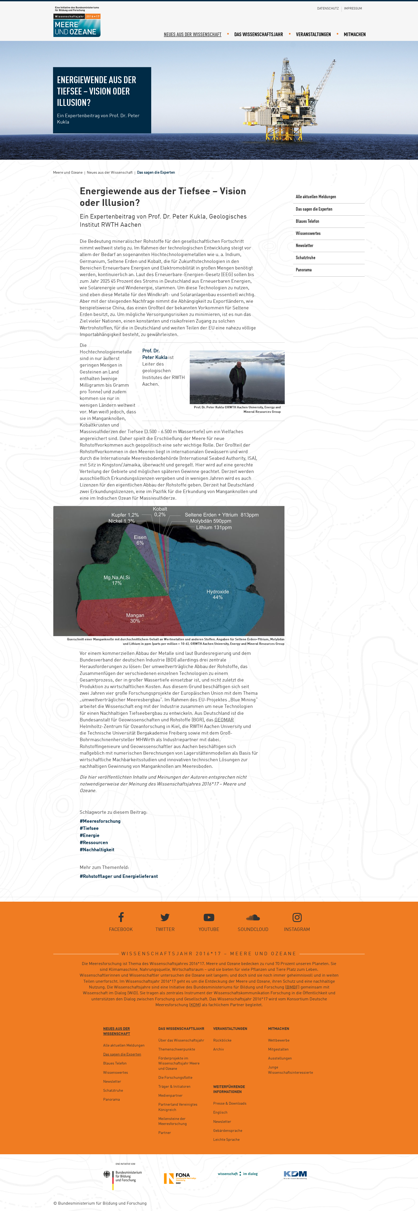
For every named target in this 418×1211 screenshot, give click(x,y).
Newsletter (304, 246)
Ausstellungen (280, 1059)
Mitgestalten (278, 1049)
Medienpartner (170, 1096)
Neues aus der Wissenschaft (192, 34)
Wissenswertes (308, 233)
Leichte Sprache (226, 1140)
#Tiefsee (89, 828)
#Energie (89, 835)
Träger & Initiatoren (174, 1087)
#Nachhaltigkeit (97, 850)
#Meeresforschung (100, 821)
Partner (164, 1133)
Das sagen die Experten (314, 209)
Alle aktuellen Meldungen (316, 197)
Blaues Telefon (307, 221)
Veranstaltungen (313, 34)
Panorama (304, 270)
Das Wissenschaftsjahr (258, 34)
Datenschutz (328, 8)
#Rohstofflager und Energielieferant (119, 876)
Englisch (220, 1113)
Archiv (218, 1049)
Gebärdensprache (227, 1131)
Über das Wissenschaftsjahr (181, 1040)
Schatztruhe (305, 258)
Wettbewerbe (278, 1040)
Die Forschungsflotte (175, 1078)
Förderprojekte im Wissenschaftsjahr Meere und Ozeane (179, 1064)
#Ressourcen (94, 842)
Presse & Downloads (229, 1104)
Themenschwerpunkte (176, 1049)
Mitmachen (355, 34)
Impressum (353, 8)
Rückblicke (222, 1040)
